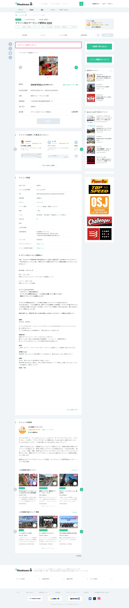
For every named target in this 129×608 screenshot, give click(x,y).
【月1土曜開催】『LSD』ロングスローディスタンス (103, 149)
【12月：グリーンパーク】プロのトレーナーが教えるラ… (104, 118)
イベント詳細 (63, 35)
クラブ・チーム (63, 10)
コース (53, 10)
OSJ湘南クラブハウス (97, 23)
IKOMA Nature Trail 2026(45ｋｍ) (103, 139)
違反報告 (79, 555)
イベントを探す (20, 579)
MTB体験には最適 (26, 145)
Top (16, 15)
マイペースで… (51, 145)
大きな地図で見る (72, 409)
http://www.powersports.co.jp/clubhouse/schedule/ (50, 194)
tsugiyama (28, 141)
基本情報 (24, 35)
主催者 (31, 10)
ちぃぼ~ (54, 141)
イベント (20, 10)
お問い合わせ (29, 592)
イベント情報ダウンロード (99, 59)
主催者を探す (46, 579)
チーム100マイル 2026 (25, 533)
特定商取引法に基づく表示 (102, 592)
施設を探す (70, 579)
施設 (42, 10)
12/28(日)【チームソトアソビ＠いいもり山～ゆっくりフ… (104, 129)
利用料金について (43, 592)
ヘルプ (104, 3)
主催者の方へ (96, 3)
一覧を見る (74, 470)
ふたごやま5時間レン (53, 155)
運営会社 (86, 592)
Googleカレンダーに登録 (72, 84)
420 (107, 24)
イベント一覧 (23, 15)
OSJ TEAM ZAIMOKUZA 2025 (68, 533)
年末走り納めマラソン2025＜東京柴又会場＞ (104, 97)
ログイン (110, 3)
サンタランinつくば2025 (102, 86)
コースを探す (94, 579)
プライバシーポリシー (72, 592)
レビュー (43, 35)
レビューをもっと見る (48, 165)
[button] (47, 77)
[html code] (10, 57)
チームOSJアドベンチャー (46, 533)
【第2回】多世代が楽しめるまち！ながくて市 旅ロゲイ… (104, 77)
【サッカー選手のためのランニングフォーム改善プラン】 (103, 160)
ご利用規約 (57, 592)
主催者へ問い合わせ (99, 46)
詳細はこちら (40, 244)
